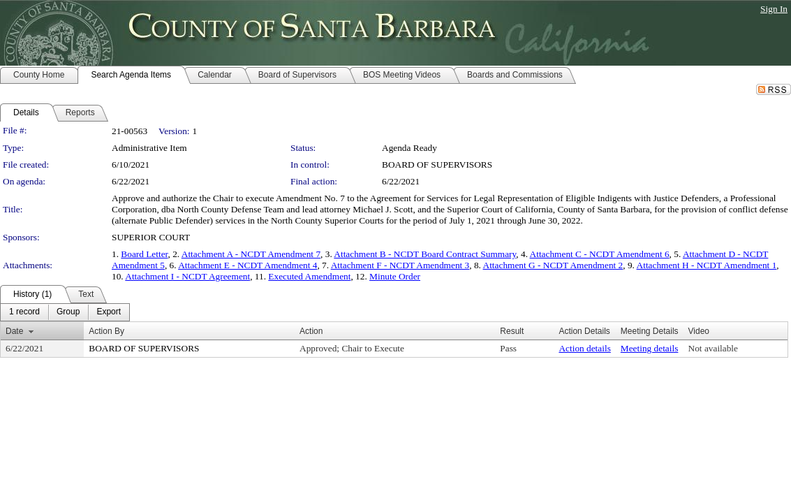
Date (14, 331)
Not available (713, 348)
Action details (584, 348)
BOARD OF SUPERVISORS (437, 164)
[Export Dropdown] (108, 312)
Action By (106, 331)
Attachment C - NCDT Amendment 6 (600, 254)
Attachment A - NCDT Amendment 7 (251, 254)
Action (311, 331)
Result (512, 331)
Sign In (774, 8)
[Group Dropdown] (68, 312)
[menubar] (65, 312)
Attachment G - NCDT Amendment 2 (553, 265)
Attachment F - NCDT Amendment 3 (400, 265)
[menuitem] (24, 312)
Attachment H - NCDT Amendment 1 (707, 265)
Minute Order (394, 276)
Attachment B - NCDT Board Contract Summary (425, 254)
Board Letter (144, 254)
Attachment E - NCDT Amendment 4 (247, 265)
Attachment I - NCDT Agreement (187, 276)
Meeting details (650, 348)
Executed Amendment (309, 276)
